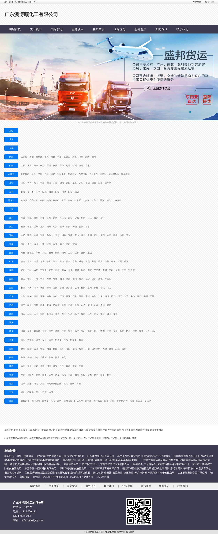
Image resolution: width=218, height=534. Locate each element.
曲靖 (29, 349)
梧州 (42, 305)
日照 (87, 261)
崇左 (109, 305)
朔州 (55, 165)
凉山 (154, 331)
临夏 (102, 375)
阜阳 (90, 235)
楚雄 (75, 349)
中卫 (51, 392)
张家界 (69, 287)
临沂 (100, 261)
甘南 (109, 375)
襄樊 (49, 279)
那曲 (51, 357)
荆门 (62, 279)
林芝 (64, 357)
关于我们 (36, 29)
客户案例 (98, 29)
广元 (64, 331)
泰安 (75, 261)
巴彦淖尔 (83, 174)
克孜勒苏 (97, 401)
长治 (42, 165)
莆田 (36, 244)
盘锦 (87, 183)
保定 (59, 157)
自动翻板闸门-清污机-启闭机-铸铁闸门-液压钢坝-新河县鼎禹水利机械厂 (101, 460)
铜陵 (64, 235)
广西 (11, 305)
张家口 (67, 157)
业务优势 (119, 29)
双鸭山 (56, 200)
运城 (68, 165)
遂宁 (70, 331)
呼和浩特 (25, 174)
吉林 (11, 192)
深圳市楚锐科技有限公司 (73, 468)
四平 (38, 192)
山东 (11, 261)
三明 (42, 244)
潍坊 (62, 261)
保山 (42, 349)
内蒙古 (11, 174)
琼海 (42, 314)
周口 (124, 270)
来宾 (102, 305)
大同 (29, 165)
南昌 (23, 253)
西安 (23, 366)
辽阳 (81, 183)
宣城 (128, 235)
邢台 (53, 157)
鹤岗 (49, 200)
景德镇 (30, 253)
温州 (36, 226)
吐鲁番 (45, 401)
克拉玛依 (36, 401)
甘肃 (11, 375)
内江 (77, 331)
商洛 (81, 366)
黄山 (77, 235)
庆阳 (83, 375)
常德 (62, 287)
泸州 (44, 331)
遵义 (38, 340)
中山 (133, 296)
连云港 (63, 218)
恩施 (100, 279)
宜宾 (102, 331)
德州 (107, 261)
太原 (23, 165)
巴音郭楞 (78, 401)
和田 (113, 401)
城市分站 (209, 2)
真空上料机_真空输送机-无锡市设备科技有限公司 (144, 456)
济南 (23, 261)
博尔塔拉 (68, 401)
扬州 (83, 218)
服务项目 (78, 29)
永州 (90, 287)
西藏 (11, 357)
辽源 (44, 192)
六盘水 (30, 340)
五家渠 (148, 401)
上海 (11, 209)
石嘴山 (30, 392)
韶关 (29, 296)
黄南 (42, 383)
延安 (55, 366)
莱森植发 (24, 477)
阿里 (57, 357)
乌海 (40, 174)
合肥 (23, 235)
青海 (11, 383)
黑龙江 (11, 200)
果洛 (66, 383)
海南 (11, 314)
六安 (109, 235)
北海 (49, 305)
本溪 (49, 183)
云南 (11, 349)
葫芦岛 (108, 183)
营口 (68, 183)
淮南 (42, 235)
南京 (23, 218)
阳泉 (36, 165)
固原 (44, 392)
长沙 (23, 287)
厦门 (29, 244)
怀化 (96, 287)
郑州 (23, 270)
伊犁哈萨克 (122, 401)
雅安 (122, 331)
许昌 (83, 270)
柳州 (29, 305)
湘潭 (36, 287)
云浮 (152, 296)
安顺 (44, 340)
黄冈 (81, 279)
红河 (81, 349)
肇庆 (81, 296)
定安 (96, 314)
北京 (11, 139)
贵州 (11, 340)
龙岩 (68, 244)
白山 (57, 192)
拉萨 (23, 357)
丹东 (55, 183)
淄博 (36, 261)
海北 (36, 383)
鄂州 (55, 279)
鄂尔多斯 (61, 174)
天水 (51, 375)
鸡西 (42, 200)
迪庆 (124, 349)
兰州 (23, 375)
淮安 (70, 218)
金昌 (38, 375)
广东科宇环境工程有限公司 (104, 468)
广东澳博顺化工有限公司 (100, 456)
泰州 (96, 218)
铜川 (29, 366)
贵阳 (23, 340)
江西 (11, 253)
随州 (94, 279)
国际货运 (57, 29)
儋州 (115, 314)
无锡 (29, 218)
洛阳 (36, 270)
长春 (23, 192)
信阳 (117, 270)
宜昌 (42, 279)
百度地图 (121, 532)
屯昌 (70, 314)
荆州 (75, 279)
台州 (81, 226)
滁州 (83, 235)
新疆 (11, 401)
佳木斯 (77, 200)
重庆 (11, 322)
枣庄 (42, 261)
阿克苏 (88, 401)
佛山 (55, 296)
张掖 (64, 375)
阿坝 (141, 331)
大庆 (64, 200)
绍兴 (55, 226)
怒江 (117, 349)
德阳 (51, 331)
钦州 (64, 305)
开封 (29, 270)
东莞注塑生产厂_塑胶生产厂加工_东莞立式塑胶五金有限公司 (97, 464)
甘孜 (148, 331)
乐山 (83, 331)
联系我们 (182, 29)
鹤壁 (57, 270)
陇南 (96, 375)
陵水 (83, 314)
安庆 (70, 235)
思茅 (62, 349)
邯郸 (46, 157)
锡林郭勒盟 (113, 174)
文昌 (57, 314)
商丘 (111, 270)
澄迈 (102, 314)
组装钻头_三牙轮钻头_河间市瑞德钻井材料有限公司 (161, 464)
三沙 (36, 314)
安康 (75, 366)
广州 (23, 296)
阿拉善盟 (125, 174)
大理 (105, 349)
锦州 (62, 183)
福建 (11, 244)
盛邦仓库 (140, 29)
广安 (109, 331)
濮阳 (77, 270)
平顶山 (43, 270)
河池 (96, 305)
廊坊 (87, 157)
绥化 (109, 200)
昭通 (49, 349)
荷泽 (126, 261)
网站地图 (197, 2)
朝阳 (100, 183)
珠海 (42, 296)
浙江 (11, 226)
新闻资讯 (161, 29)
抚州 (83, 253)
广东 (11, 296)
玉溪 (36, 349)
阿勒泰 (139, 401)
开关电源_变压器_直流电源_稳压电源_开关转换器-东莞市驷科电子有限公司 (134, 472)
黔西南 (58, 340)
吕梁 (87, 165)
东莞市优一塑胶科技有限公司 (40, 468)
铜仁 (51, 340)
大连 (29, 183)
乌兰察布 (93, 174)
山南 (36, 357)
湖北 (11, 279)
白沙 (109, 314)
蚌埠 (36, 235)
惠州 (87, 296)
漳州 (55, 244)
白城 (70, 192)
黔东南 (73, 340)
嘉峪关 (30, 375)
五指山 (50, 314)
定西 (90, 375)
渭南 (49, 366)
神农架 (108, 279)
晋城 (49, 165)
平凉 (70, 375)
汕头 (49, 296)
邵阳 (49, 287)
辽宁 (11, 183)
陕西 (11, 366)
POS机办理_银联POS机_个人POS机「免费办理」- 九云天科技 (76, 477)
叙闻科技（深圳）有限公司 (19, 456)
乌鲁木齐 (25, 401)
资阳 (135, 331)
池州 (122, 235)
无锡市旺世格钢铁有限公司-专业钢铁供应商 (60, 456)
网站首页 (15, 29)
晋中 (62, 165)
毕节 (66, 340)
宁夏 (11, 392)
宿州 (96, 235)
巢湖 (102, 235)
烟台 (55, 261)
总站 (11, 130)
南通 (55, 218)
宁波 (29, 226)
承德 (74, 157)
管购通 (36, 477)
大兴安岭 (117, 200)
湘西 (109, 287)
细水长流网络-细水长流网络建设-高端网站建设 (35, 464)
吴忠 (38, 392)
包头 (34, 174)
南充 (90, 331)
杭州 (23, 226)
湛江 (68, 296)
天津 (11, 148)
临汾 (81, 165)
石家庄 (24, 157)
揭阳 (146, 296)
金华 (62, 226)
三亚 (29, 314)
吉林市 (30, 192)
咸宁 (87, 279)
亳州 (115, 235)
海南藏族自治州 (54, 383)
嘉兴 (42, 226)
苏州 (49, 218)
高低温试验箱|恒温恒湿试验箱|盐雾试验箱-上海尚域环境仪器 (57, 472)
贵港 (70, 305)
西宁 (23, 383)
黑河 (102, 200)
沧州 (81, 157)
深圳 (36, 296)
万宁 (64, 314)
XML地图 (111, 532)
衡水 (94, 157)
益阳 (77, 287)
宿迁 (102, 218)
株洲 (29, 287)
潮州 (139, 296)
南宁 (23, 305)
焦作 (70, 270)
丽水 (87, 226)
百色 (83, 305)
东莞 (126, 296)
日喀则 (43, 357)
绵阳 (57, 331)
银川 (23, 392)
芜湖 (29, 235)
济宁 (68, 261)
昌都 (29, 357)
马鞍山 (50, 235)
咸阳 (42, 366)
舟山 (75, 226)
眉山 (96, 331)
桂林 (36, 305)
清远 (120, 296)
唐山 (31, 157)
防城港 (56, 305)
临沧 (68, 349)
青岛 (29, 261)
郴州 (83, 287)
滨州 (120, 261)
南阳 (105, 270)
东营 (49, 261)
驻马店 (131, 270)
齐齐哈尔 (33, 200)
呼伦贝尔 (72, 174)
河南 (11, 270)
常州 (42, 218)
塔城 (132, 401)
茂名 (75, 296)
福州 (23, 244)
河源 (107, 296)
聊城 (113, 261)
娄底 (102, 287)
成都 (23, 331)
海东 (29, 383)
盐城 (77, 218)
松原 (64, 192)
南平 (62, 244)
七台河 (86, 200)
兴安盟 (103, 174)
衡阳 (42, 287)
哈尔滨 (24, 200)
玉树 (72, 383)
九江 (44, 253)
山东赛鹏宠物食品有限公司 (192, 472)
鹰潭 (57, 253)
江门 (62, 296)
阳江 (113, 296)
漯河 (90, 270)
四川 (11, 331)
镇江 (90, 218)
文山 (87, 349)
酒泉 (77, 375)
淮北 (57, 235)
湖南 (11, 287)
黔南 (81, 340)
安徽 (11, 235)
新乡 (64, 270)
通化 (51, 192)
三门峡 (97, 270)
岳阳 (55, 287)
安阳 (51, 270)
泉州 (49, 244)
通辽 (53, 174)
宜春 (77, 253)
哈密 (53, 401)
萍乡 (38, 253)
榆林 (68, 366)
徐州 (36, 218)
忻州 (75, 165)
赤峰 (46, 174)
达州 (115, 331)
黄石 (29, 279)
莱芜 (94, 261)
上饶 (90, 253)
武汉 (23, 279)
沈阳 (23, 183)
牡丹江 (95, 200)
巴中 (128, 331)
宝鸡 (36, 366)
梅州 (94, 296)
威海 (81, 261)
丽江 (55, 349)
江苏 (11, 218)
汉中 (62, 366)
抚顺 (42, 183)
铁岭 (94, 183)
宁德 (75, 244)
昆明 (23, 349)
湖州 (49, 226)
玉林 (77, 305)
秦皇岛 (39, 157)
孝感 (68, 279)
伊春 (70, 200)
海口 (23, 314)
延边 (77, 192)
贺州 (90, 305)
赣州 (64, 253)
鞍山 (36, 183)
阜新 (75, 183)
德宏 (111, 349)
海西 (79, 383)
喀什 (106, 401)
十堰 (36, 279)
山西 (11, 165)
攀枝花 (37, 331)
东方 (90, 314)
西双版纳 (96, 349)
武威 (57, 375)
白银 (44, 375)
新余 (51, 253)
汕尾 (100, 296)
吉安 (70, 253)
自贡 (29, 331)
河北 (11, 157)
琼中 (77, 314)
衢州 (68, 226)
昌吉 (59, 401)
